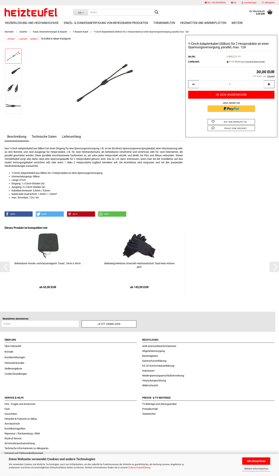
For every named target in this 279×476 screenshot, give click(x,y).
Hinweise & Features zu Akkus (21, 418)
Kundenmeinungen (15, 357)
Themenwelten (164, 23)
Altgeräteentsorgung (153, 351)
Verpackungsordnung (154, 380)
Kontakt (9, 351)
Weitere (237, 23)
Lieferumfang (71, 136)
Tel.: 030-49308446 (215, 2)
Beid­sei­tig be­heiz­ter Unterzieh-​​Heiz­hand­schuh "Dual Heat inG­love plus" (139, 265)
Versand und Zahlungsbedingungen (24, 453)
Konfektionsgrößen (15, 428)
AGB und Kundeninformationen (159, 346)
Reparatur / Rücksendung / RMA (22, 433)
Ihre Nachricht (12, 423)
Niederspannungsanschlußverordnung (163, 375)
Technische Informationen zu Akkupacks (26, 448)
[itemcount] (231, 84)
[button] (233, 2)
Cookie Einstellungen (16, 373)
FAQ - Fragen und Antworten (20, 404)
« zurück (22, 38)
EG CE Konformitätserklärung (158, 365)
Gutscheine (11, 413)
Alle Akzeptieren (256, 461)
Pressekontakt (150, 409)
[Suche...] (80, 12)
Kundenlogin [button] (249, 2)
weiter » (34, 38)
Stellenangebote (13, 368)
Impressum (148, 370)
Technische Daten (44, 136)
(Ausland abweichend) (255, 62)
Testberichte (149, 413)
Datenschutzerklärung (139, 467)
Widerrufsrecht (150, 385)
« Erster (10, 38)
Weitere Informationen (256, 468)
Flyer (7, 409)
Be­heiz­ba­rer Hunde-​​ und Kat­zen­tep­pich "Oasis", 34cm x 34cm (48, 263)
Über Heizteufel (13, 346)
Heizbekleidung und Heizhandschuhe (32, 23)
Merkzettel (268, 2)
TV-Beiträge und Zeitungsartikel (159, 404)
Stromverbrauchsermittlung (20, 443)
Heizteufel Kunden (14, 363)
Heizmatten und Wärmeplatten (203, 23)
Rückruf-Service (13, 438)
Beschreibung (16, 136)
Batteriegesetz (150, 355)
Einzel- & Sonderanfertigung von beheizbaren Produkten (106, 23)
